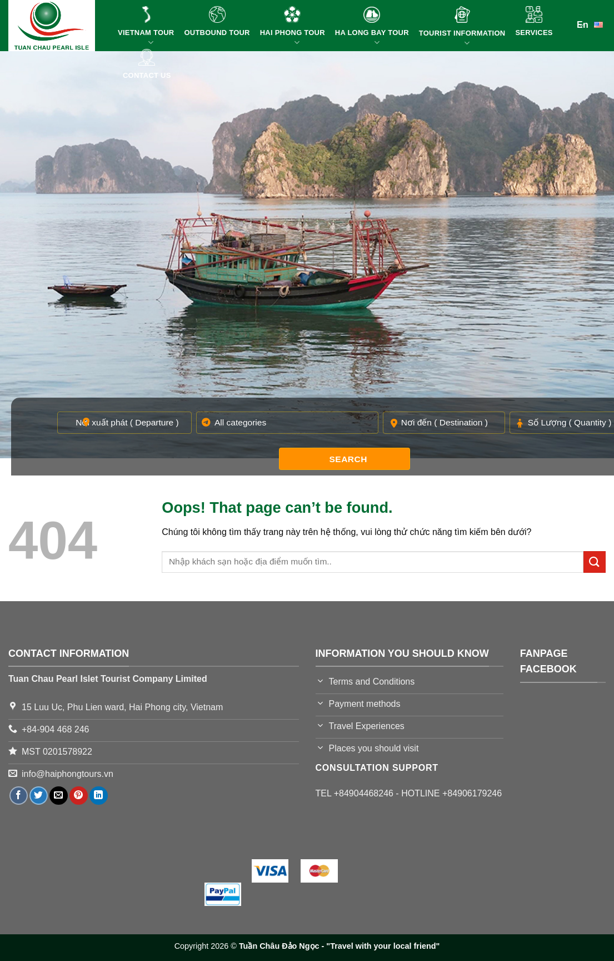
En (591, 24)
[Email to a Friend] (58, 795)
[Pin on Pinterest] (78, 795)
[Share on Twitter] (38, 795)
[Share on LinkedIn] (98, 795)
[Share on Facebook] (18, 795)
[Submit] (594, 562)
